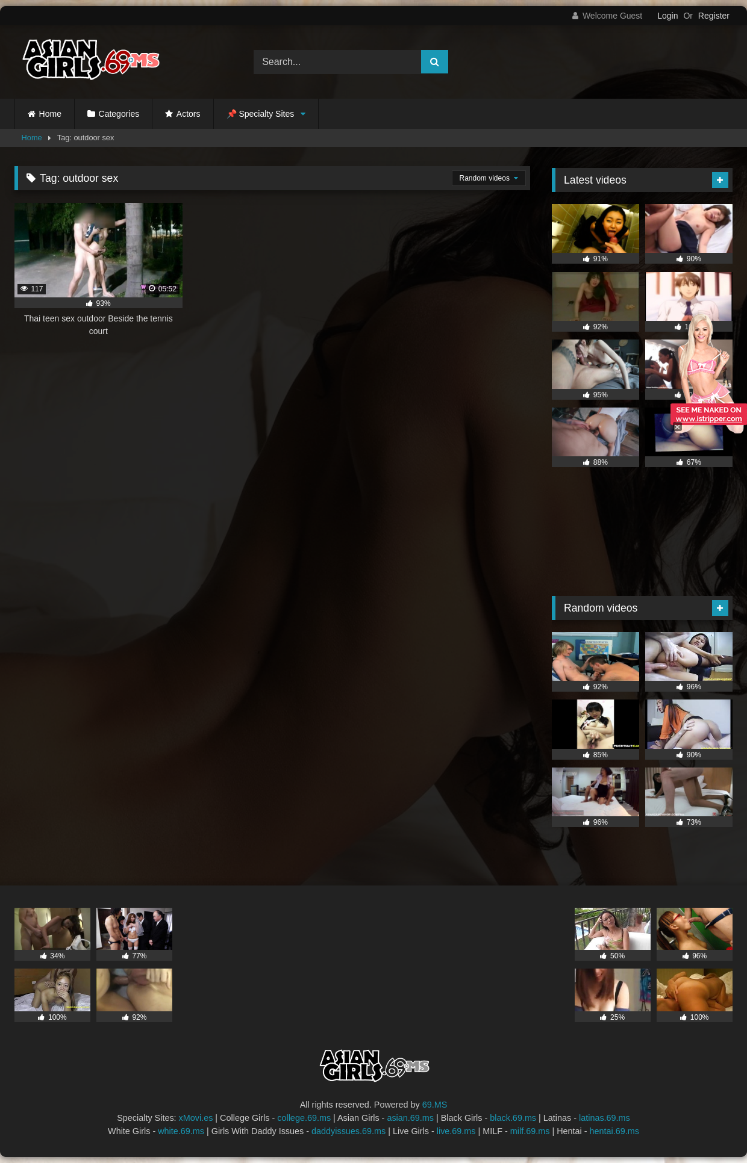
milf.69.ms (530, 1131)
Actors (189, 114)
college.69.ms (304, 1118)
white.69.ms (181, 1131)
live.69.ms (456, 1131)
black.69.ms (513, 1118)
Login (667, 15)
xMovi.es (196, 1118)
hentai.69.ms (614, 1131)
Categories (119, 114)
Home (50, 114)
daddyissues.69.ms (348, 1131)
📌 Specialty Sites (261, 114)
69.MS (435, 1104)
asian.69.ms (410, 1118)
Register (714, 15)
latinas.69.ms (604, 1118)
